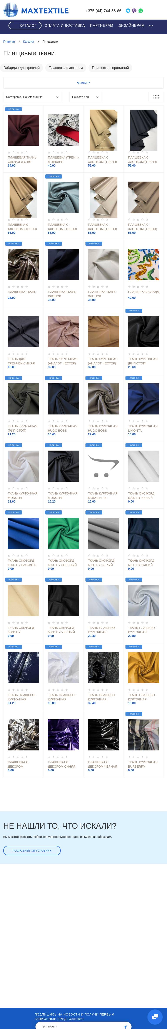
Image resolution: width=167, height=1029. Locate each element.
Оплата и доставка (65, 25)
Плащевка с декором (66, 68)
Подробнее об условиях (32, 850)
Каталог (28, 25)
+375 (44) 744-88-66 (104, 11)
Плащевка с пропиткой (110, 68)
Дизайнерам (132, 25)
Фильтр (83, 83)
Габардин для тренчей (21, 68)
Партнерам (101, 25)
